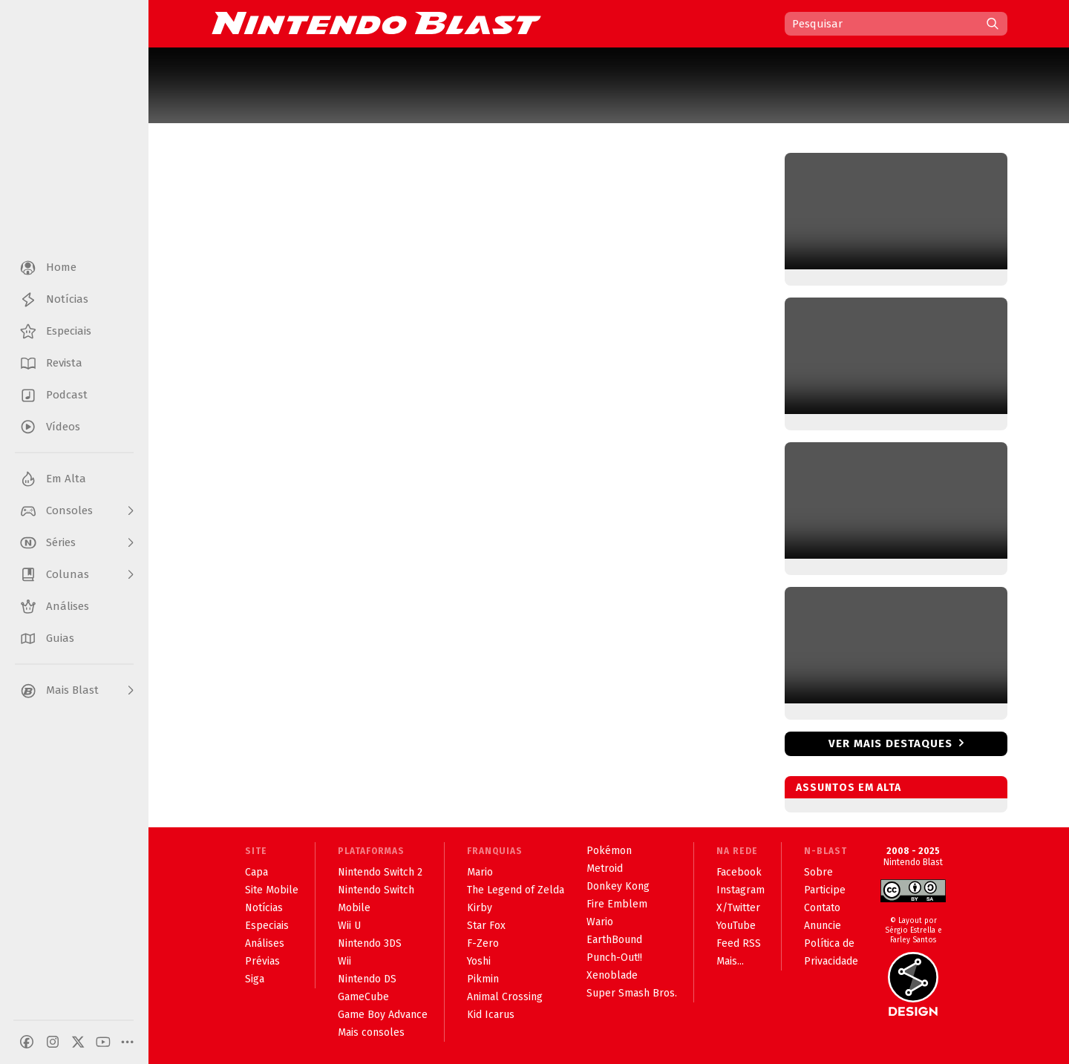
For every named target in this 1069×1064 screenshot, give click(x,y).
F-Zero (483, 943)
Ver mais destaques (890, 743)
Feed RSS (738, 943)
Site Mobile (271, 890)
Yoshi (479, 961)
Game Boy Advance (383, 1014)
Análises (264, 943)
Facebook (739, 872)
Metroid (604, 868)
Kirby (479, 908)
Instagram (740, 890)
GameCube (363, 997)
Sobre (818, 872)
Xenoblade (612, 975)
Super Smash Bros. (631, 993)
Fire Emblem (616, 904)
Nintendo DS (367, 979)
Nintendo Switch (376, 890)
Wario (599, 922)
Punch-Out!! (614, 957)
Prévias (262, 961)
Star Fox (486, 925)
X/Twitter (738, 908)
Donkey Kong (618, 886)
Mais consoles (371, 1032)
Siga (254, 979)
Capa (256, 872)
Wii (344, 961)
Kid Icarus (490, 1014)
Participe (825, 890)
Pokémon (609, 850)
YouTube (736, 925)
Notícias (264, 908)
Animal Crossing (505, 997)
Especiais (267, 925)
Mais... (730, 961)
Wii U (349, 925)
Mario (480, 872)
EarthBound (614, 939)
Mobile (354, 908)
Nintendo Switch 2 (380, 872)
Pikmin (483, 979)
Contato (822, 908)
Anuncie (822, 925)
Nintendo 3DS (370, 943)
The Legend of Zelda (515, 890)
